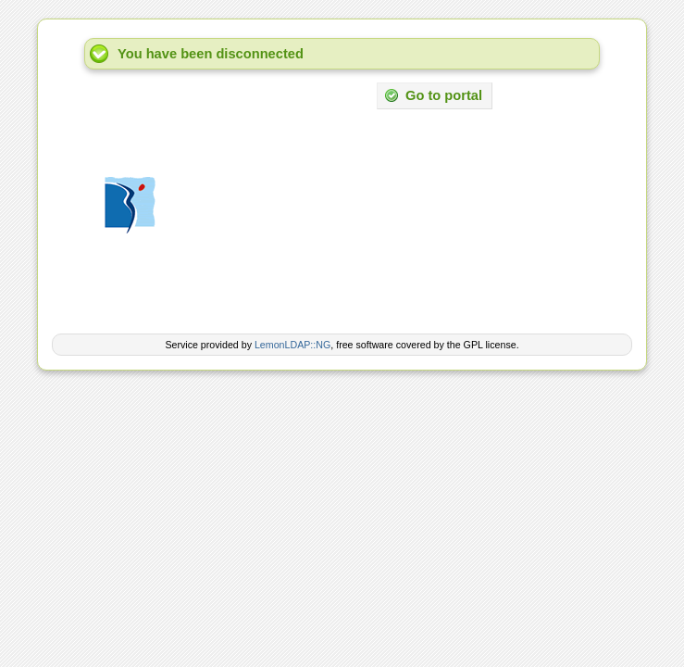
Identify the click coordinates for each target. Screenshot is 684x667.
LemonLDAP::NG (292, 344)
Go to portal (433, 95)
